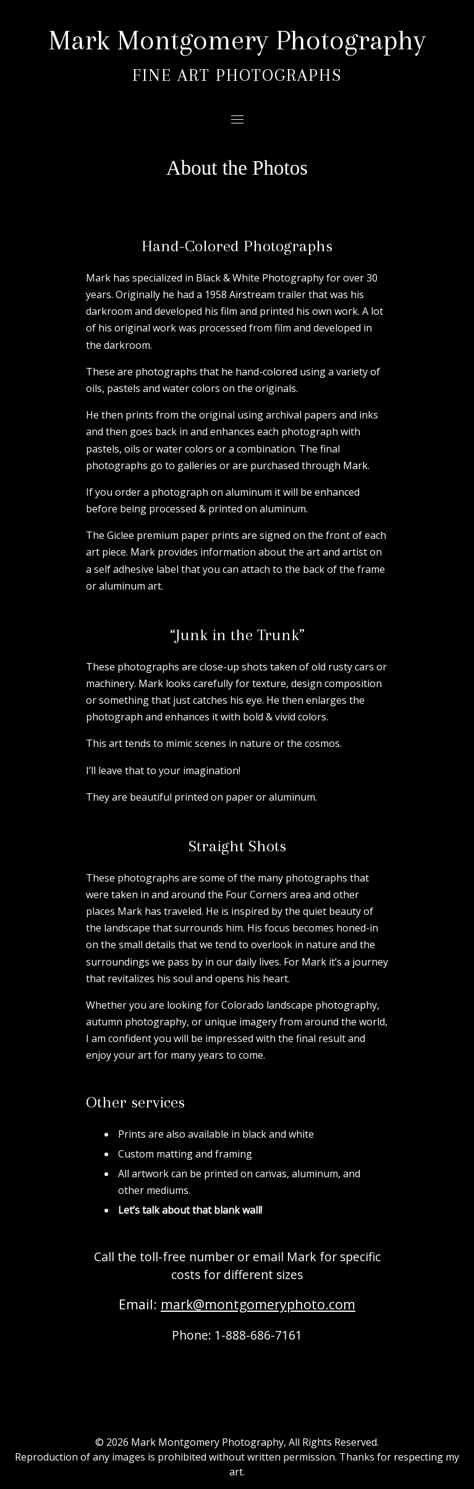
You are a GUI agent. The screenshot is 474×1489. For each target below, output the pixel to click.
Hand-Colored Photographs (237, 245)
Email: (237, 1304)
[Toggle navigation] (237, 119)
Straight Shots (237, 845)
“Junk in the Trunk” (237, 634)
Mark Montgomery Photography (237, 39)
